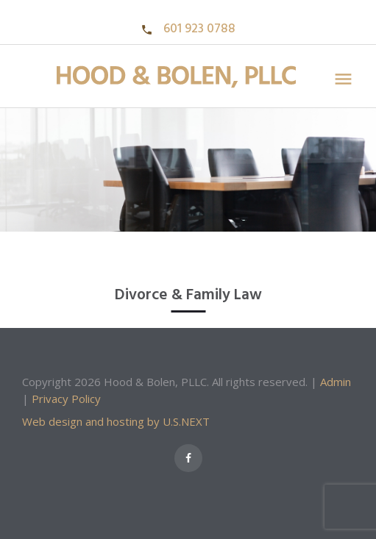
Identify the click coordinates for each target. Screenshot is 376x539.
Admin (335, 381)
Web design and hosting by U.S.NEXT (116, 421)
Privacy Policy (66, 398)
